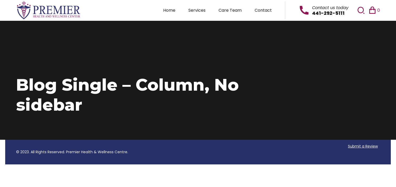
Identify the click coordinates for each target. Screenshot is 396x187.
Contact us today (330, 8)
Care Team (230, 10)
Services (197, 10)
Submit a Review (363, 146)
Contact (263, 10)
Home (169, 10)
